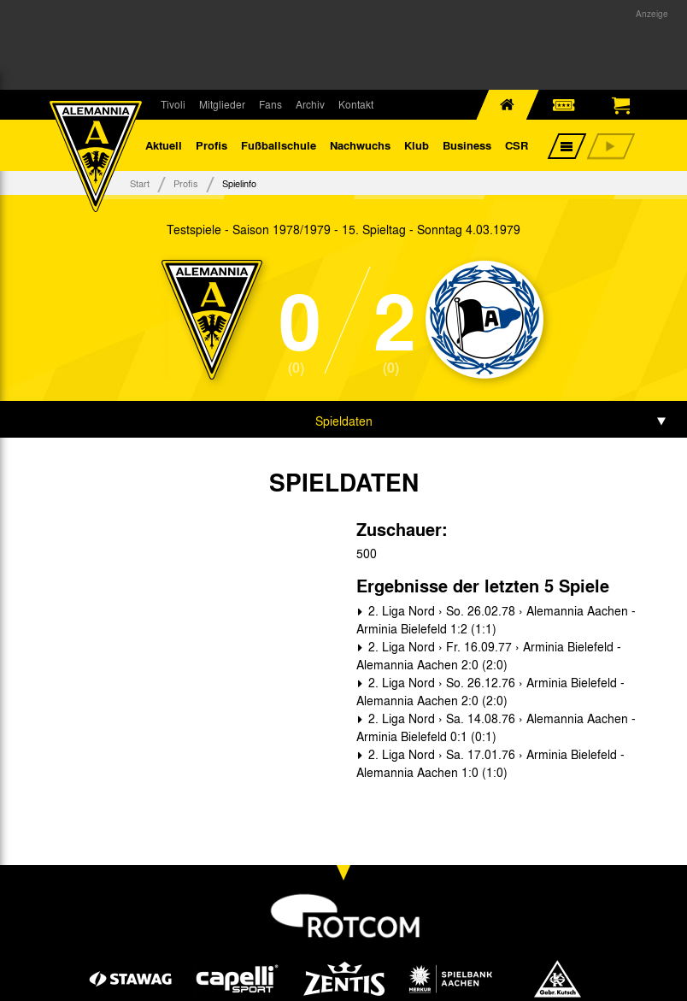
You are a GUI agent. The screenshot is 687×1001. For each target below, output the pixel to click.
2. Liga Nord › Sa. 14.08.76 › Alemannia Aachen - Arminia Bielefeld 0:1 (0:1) (496, 727)
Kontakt (355, 104)
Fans (270, 104)
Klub (416, 145)
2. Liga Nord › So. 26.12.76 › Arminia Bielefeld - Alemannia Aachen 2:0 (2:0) (490, 691)
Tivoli (173, 104)
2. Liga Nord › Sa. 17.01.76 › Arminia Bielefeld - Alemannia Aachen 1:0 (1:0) (490, 762)
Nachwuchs (360, 145)
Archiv (310, 104)
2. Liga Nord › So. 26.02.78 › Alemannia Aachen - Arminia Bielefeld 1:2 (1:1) (496, 619)
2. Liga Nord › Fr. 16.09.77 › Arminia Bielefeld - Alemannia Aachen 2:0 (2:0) (488, 655)
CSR (516, 145)
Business (467, 145)
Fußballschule (278, 145)
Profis (211, 145)
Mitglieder (222, 104)
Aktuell (163, 145)
